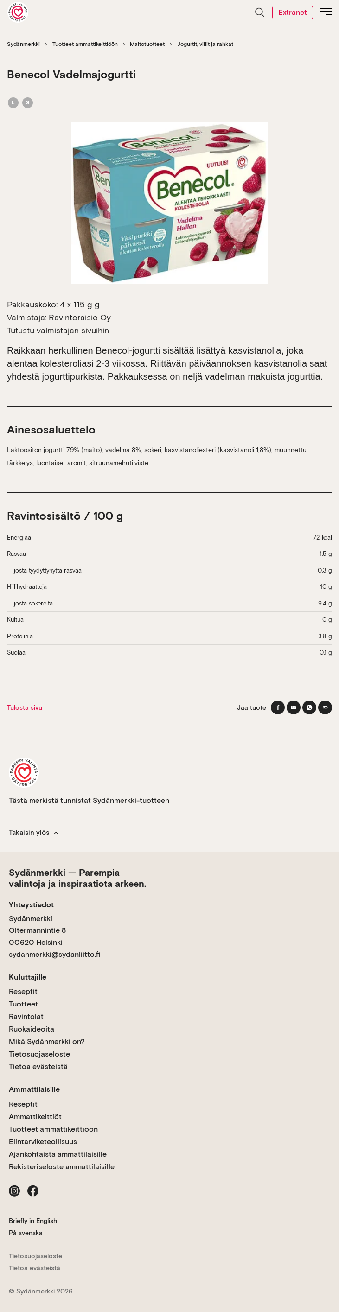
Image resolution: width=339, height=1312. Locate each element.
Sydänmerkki (23, 44)
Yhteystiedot (31, 904)
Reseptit (23, 991)
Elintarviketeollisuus (43, 1141)
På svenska (26, 1232)
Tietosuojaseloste (39, 1054)
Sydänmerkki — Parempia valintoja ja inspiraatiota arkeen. (77, 878)
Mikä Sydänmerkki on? (47, 1041)
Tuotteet (23, 1004)
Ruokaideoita (31, 1029)
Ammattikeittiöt (35, 1116)
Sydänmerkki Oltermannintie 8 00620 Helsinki (37, 930)
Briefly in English (33, 1220)
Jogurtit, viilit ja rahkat (205, 44)
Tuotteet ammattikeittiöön (85, 44)
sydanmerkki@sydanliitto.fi (54, 954)
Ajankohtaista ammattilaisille (58, 1154)
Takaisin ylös (33, 832)
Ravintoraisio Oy (80, 317)
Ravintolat (26, 1016)
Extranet (292, 12)
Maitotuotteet (147, 44)
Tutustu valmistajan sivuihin (58, 330)
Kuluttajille (27, 977)
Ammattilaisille (34, 1089)
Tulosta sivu (24, 707)
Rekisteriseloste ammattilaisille (62, 1166)
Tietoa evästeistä (38, 1066)
